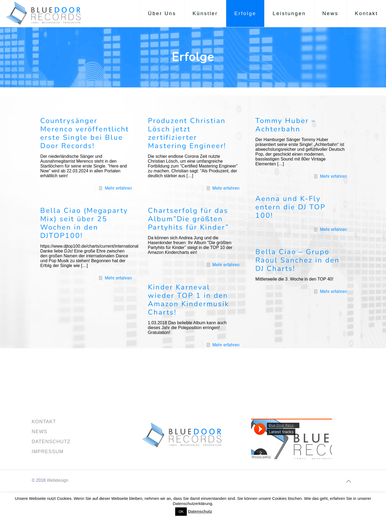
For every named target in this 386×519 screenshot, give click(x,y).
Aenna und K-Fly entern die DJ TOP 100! (290, 207)
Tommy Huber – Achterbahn (285, 125)
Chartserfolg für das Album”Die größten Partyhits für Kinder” (188, 219)
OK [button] (181, 512)
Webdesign (57, 480)
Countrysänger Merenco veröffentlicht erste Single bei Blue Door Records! (84, 133)
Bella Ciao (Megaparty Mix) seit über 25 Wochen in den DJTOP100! (84, 223)
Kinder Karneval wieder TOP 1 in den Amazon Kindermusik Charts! (188, 299)
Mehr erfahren (118, 188)
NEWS (39, 431)
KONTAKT (44, 421)
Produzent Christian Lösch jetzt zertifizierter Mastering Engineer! (187, 133)
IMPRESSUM (47, 451)
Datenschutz (200, 511)
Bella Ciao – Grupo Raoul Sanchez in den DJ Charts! (297, 260)
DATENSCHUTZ (51, 441)
